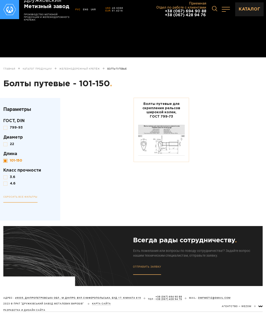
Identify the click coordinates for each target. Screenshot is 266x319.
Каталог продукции (37, 68)
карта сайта (101, 304)
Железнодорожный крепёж (79, 68)
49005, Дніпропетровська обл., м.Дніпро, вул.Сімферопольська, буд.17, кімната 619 (78, 298)
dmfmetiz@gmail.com (214, 298)
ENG (85, 9)
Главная (9, 68)
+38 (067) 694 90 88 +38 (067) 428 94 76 (185, 13)
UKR (93, 9)
